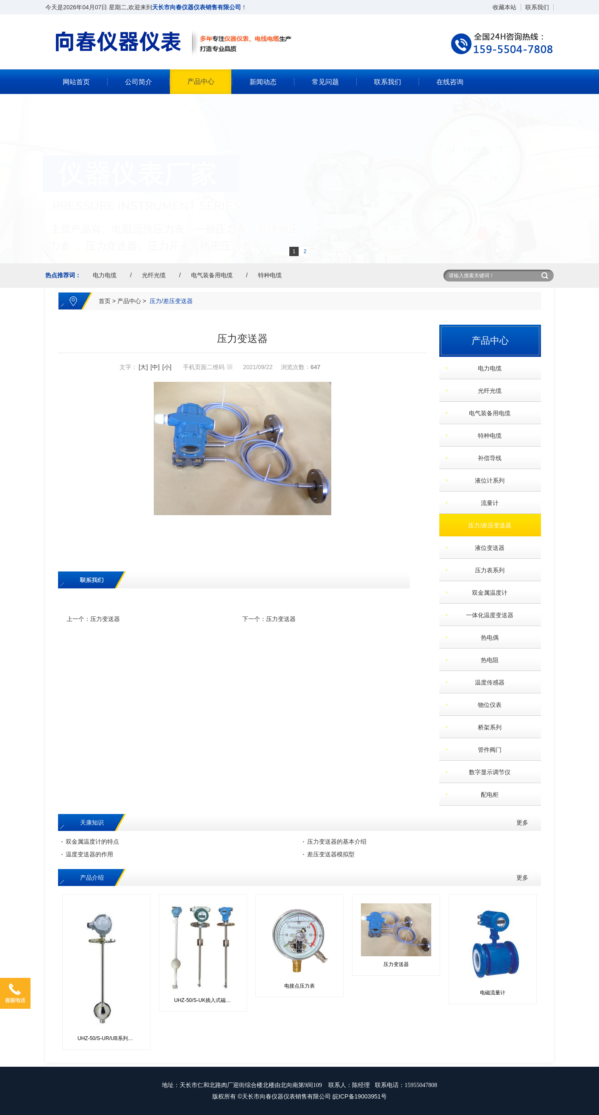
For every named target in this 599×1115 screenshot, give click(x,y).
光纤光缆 (154, 275)
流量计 (486, 503)
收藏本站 (504, 7)
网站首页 (76, 82)
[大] (143, 367)
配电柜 (486, 794)
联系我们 (537, 7)
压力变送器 (105, 618)
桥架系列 (486, 727)
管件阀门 (486, 749)
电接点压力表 (299, 986)
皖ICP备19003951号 (360, 1096)
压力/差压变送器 (171, 301)
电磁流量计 (492, 993)
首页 (105, 301)
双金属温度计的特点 (92, 841)
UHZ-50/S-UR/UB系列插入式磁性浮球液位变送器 (109, 1038)
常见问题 (325, 82)
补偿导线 (486, 458)
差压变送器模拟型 (331, 854)
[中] (155, 367)
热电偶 (486, 637)
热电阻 (486, 660)
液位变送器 (487, 547)
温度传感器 (487, 682)
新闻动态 (263, 82)
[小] (167, 367)
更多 (522, 822)
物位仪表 (486, 704)
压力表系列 (487, 570)
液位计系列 (487, 480)
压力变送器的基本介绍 (336, 841)
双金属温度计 (487, 592)
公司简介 (138, 82)
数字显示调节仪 (487, 772)
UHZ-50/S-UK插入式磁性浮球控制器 (206, 1000)
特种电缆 (270, 275)
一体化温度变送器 (487, 615)
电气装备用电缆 (212, 275)
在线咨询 (449, 82)
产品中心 (200, 81)
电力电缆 (104, 275)
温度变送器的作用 (89, 854)
